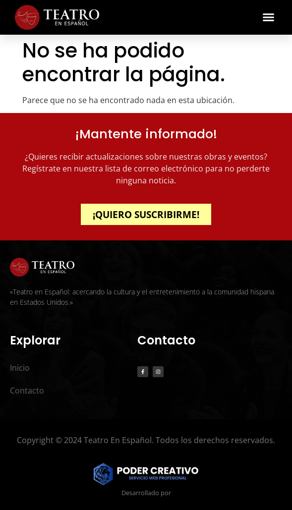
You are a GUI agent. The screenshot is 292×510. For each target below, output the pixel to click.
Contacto (27, 390)
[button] (268, 17)
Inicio (20, 367)
